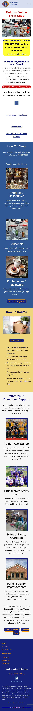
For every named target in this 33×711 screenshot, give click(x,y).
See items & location (16, 54)
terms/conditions (20, 347)
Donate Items (12, 629)
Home (4, 643)
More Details (16, 340)
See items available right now (16, 115)
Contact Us (5, 664)
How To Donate (7, 650)
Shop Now (5, 657)
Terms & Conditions (20, 703)
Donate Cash (21, 631)
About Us (5, 647)
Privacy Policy (11, 703)
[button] (29, 4)
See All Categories (16, 301)
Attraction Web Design (18, 707)
